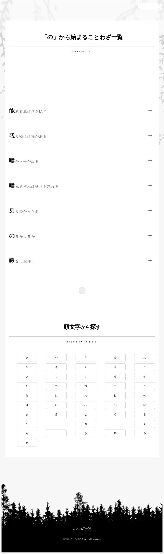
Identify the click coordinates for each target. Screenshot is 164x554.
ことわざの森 (21, 16)
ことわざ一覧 (82, 528)
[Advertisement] (82, 79)
